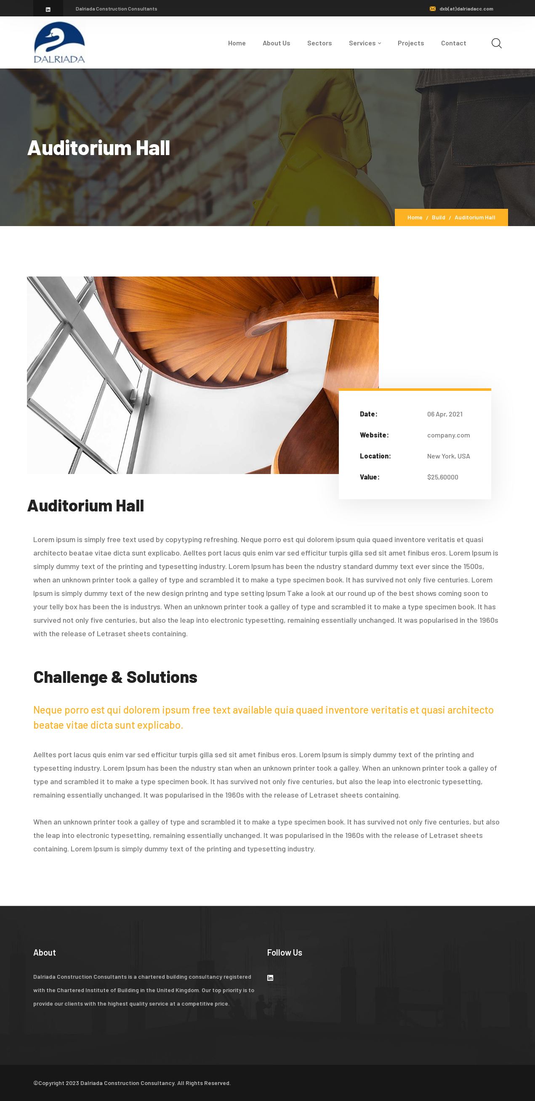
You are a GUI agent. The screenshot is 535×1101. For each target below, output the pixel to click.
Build (438, 217)
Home (415, 217)
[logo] (59, 41)
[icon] (48, 9)
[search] (497, 43)
